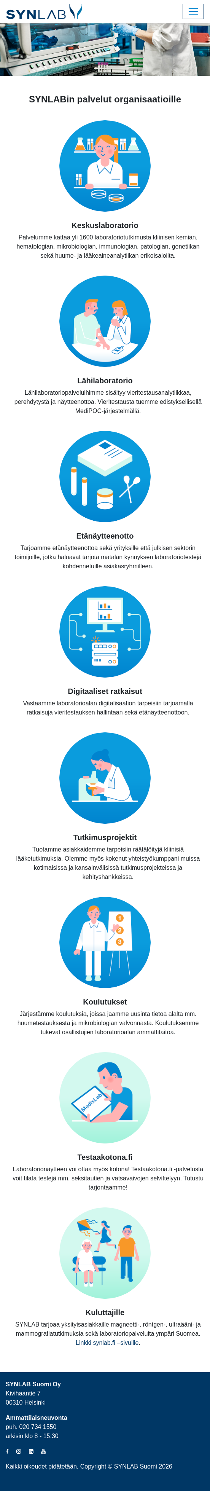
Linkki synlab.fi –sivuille (107, 1343)
